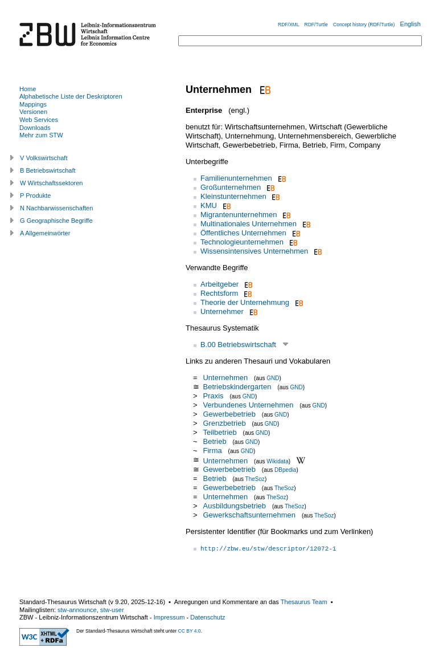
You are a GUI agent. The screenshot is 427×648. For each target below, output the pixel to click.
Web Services (38, 119)
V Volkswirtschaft (44, 157)
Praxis (214, 396)
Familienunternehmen (236, 178)
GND (272, 378)
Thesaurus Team (304, 601)
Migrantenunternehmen (238, 214)
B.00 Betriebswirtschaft (238, 344)
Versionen (33, 111)
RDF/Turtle (316, 24)
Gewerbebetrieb (229, 414)
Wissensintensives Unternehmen (254, 251)
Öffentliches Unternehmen (243, 233)
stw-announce (77, 609)
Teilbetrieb (219, 432)
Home (27, 88)
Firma (212, 450)
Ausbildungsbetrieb (234, 506)
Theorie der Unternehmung (244, 302)
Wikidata (277, 461)
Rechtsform (219, 293)
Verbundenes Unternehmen (248, 405)
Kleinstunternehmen (233, 196)
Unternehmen (225, 377)
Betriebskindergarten (237, 386)
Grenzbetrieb (224, 423)
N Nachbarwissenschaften (56, 208)
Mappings (33, 104)
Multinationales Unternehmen (248, 223)
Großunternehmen (230, 187)
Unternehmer (222, 311)
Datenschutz (207, 617)
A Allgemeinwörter (45, 233)
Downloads (35, 127)
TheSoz (255, 479)
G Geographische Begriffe (56, 220)
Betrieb (214, 441)
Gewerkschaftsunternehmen (249, 515)
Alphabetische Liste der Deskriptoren (70, 96)
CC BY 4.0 (189, 631)
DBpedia (285, 470)
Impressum (169, 617)
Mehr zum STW (41, 135)
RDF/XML (288, 24)
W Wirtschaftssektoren (51, 183)
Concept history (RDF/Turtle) (364, 24)
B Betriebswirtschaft (48, 170)
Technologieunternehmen (242, 242)
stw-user (112, 609)
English (410, 24)
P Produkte (35, 195)
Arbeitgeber (219, 284)
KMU (208, 205)
